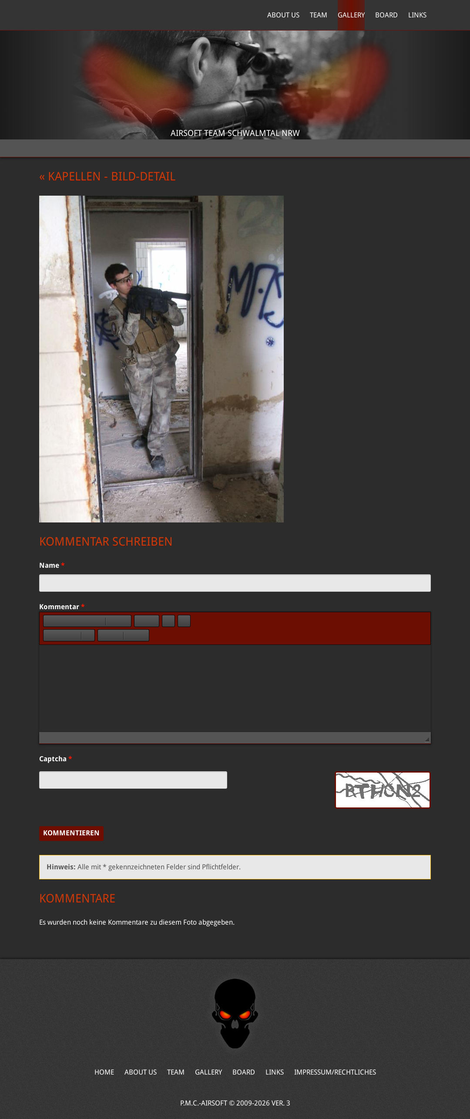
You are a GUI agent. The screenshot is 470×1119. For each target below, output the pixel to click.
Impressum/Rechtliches (335, 1072)
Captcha (55, 759)
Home (80, 15)
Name (52, 565)
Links (417, 15)
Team (318, 15)
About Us (283, 15)
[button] (50, 621)
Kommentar (62, 607)
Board (386, 15)
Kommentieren (71, 833)
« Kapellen (70, 176)
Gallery (351, 15)
